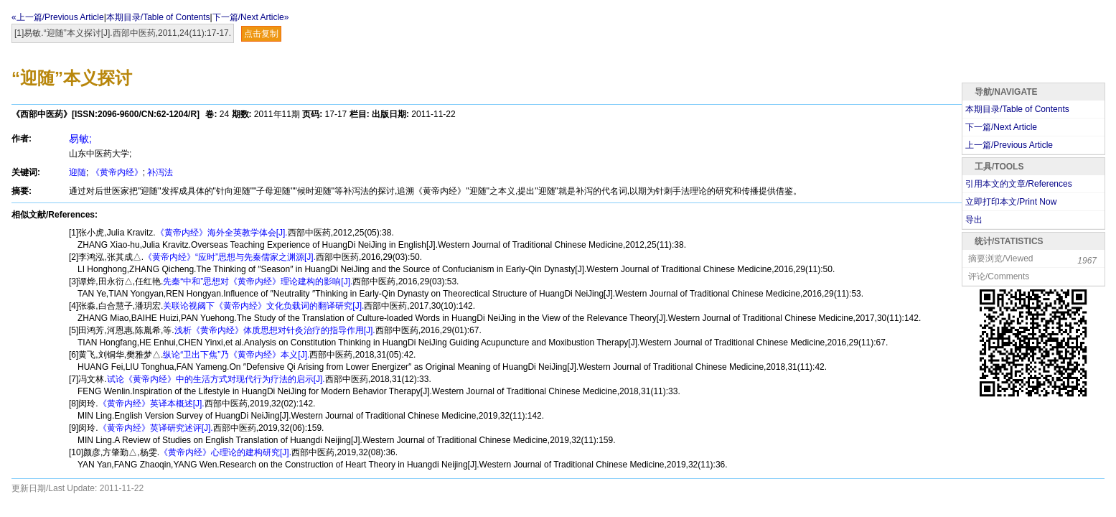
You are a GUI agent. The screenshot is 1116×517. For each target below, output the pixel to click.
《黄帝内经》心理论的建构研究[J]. (225, 452)
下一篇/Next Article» (250, 17)
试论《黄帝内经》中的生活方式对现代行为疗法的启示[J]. (216, 379)
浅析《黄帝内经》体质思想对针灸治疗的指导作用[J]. (274, 330)
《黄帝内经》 (117, 172)
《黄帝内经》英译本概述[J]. (151, 404)
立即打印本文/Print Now (1010, 202)
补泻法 (160, 172)
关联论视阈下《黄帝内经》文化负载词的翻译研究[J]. (263, 306)
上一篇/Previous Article (1009, 145)
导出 (974, 220)
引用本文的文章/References (1018, 184)
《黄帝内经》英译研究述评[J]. (155, 428)
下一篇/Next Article (1001, 127)
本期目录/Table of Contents (158, 17)
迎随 (77, 172)
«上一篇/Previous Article (57, 17)
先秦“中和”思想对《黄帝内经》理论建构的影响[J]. (257, 281)
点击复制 (261, 34)
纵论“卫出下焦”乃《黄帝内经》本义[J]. (236, 355)
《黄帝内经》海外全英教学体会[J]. (222, 233)
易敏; (80, 138)
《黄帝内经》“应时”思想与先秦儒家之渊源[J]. (230, 257)
